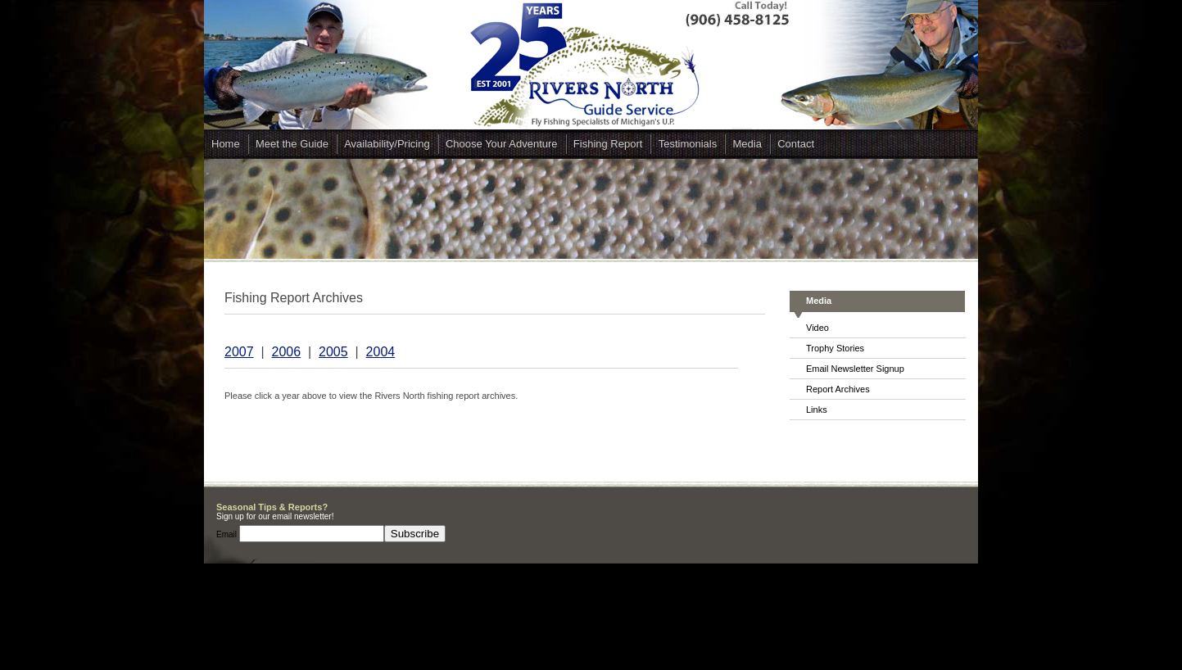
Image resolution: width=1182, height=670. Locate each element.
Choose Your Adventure (502, 144)
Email (227, 534)
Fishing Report (608, 144)
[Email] (311, 533)
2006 (286, 352)
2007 (239, 352)
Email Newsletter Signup (855, 368)
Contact (795, 144)
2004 (381, 352)
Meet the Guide (292, 144)
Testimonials (688, 144)
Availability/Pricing (387, 144)
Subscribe (415, 533)
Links (816, 409)
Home (225, 144)
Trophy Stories (835, 348)
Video (817, 328)
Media (746, 144)
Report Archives (838, 389)
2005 (333, 352)
